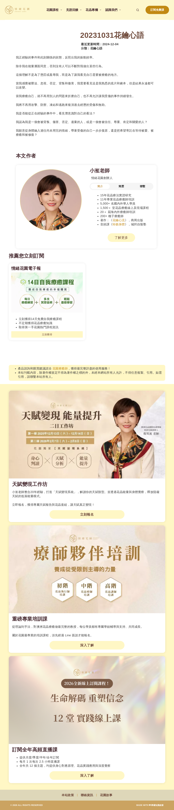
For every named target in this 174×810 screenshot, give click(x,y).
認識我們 (113, 10)
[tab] (100, 186)
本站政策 (68, 795)
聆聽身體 (119, 224)
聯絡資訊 (87, 795)
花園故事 (106, 795)
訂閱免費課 (157, 9)
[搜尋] (137, 10)
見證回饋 (74, 10)
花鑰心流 (119, 220)
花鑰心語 (96, 48)
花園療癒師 (60, 368)
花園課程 (54, 10)
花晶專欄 (94, 10)
